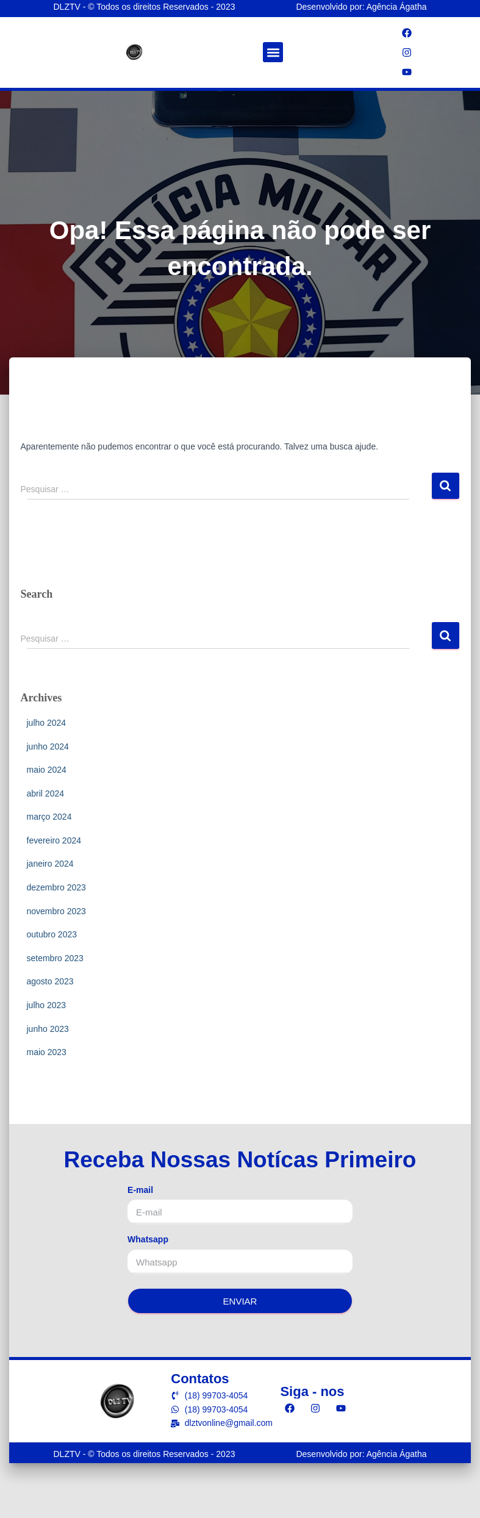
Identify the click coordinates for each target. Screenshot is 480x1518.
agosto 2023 (50, 981)
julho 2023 (46, 1005)
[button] (273, 52)
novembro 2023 (56, 911)
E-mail (140, 1190)
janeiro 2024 (50, 863)
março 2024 (49, 817)
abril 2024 (46, 793)
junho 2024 (48, 746)
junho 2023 (48, 1029)
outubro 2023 (52, 934)
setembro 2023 (55, 958)
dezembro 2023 (56, 887)
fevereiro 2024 (54, 840)
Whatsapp (147, 1239)
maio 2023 (46, 1052)
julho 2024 (46, 723)
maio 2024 (46, 770)
